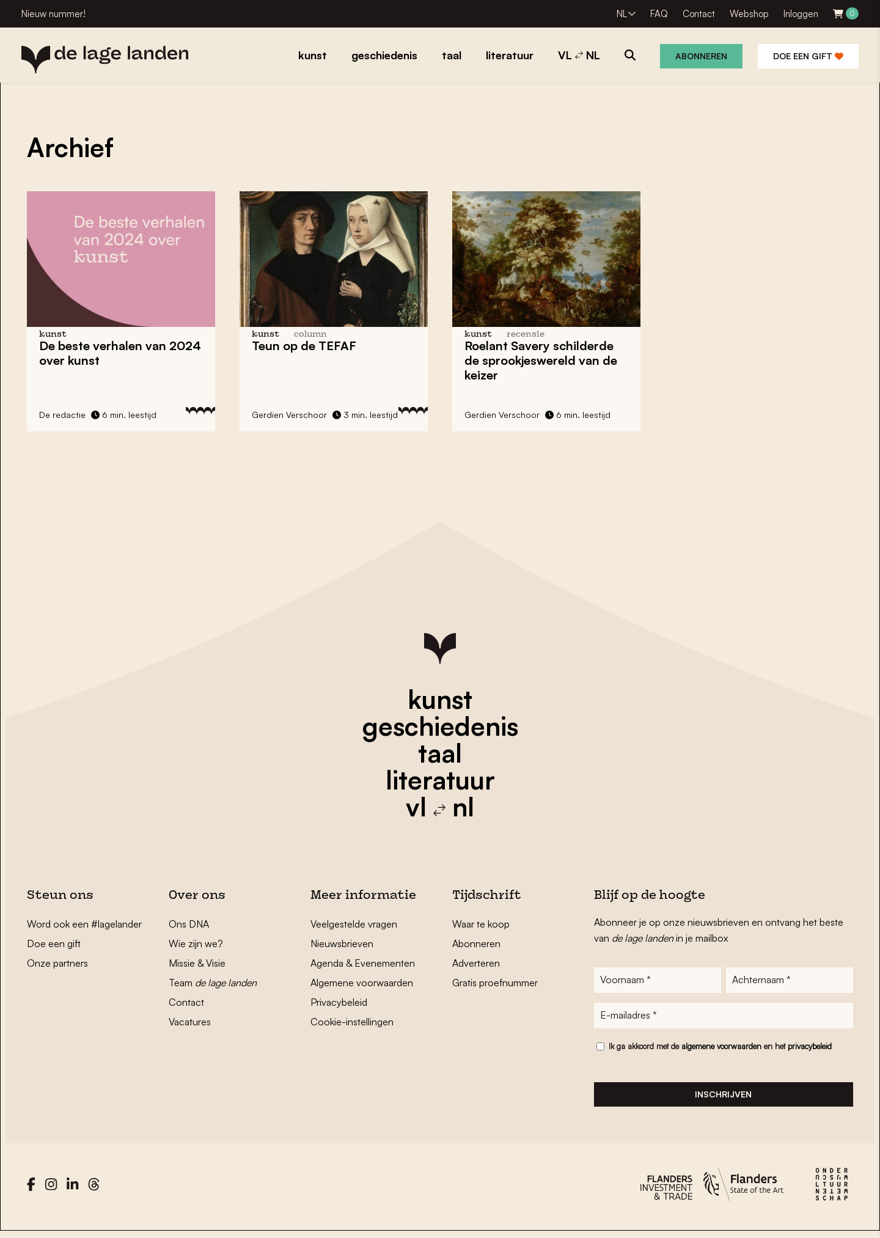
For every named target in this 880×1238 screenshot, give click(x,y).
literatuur (440, 780)
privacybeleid (810, 1051)
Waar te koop (481, 924)
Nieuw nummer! (53, 14)
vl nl (440, 806)
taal (440, 753)
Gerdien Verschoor (289, 414)
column (310, 335)
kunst (440, 699)
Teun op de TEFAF (304, 345)
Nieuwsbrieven (341, 943)
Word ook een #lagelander (84, 924)
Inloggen (800, 14)
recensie (525, 335)
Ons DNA (189, 924)
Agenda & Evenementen (362, 963)
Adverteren (476, 963)
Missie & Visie (197, 963)
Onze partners (57, 963)
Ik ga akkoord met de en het (720, 1051)
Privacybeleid (338, 1002)
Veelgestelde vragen (353, 924)
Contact (699, 14)
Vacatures (190, 1022)
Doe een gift (808, 56)
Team (213, 982)
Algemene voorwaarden (361, 982)
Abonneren (701, 56)
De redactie (62, 414)
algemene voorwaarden (721, 1051)
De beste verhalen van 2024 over (120, 353)
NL (622, 14)
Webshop (749, 14)
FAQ (659, 14)
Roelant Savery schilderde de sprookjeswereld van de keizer (540, 360)
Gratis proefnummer (495, 982)
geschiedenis (440, 726)
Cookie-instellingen (352, 1022)
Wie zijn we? (196, 943)
